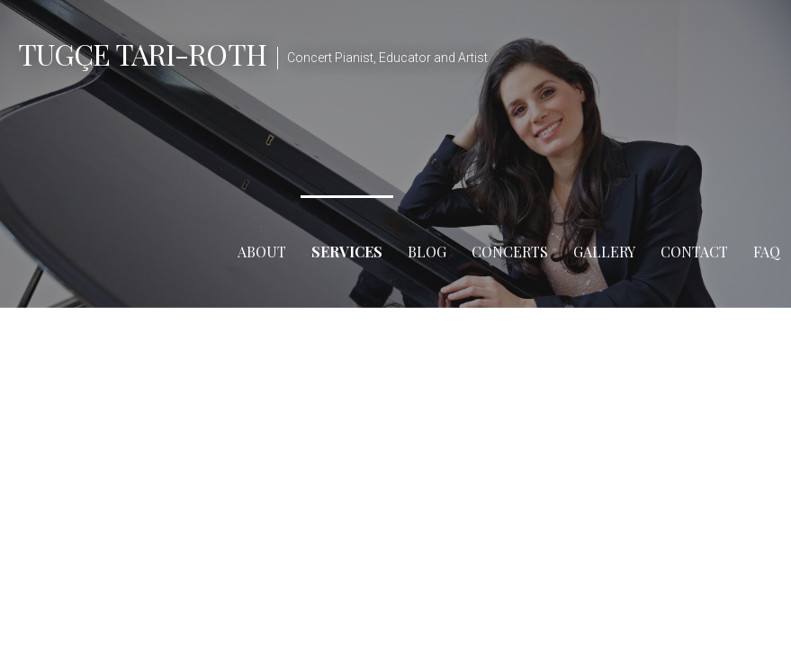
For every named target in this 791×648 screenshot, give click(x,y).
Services (346, 251)
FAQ (766, 251)
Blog (427, 251)
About (262, 251)
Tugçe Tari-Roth (142, 53)
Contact (694, 251)
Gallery (604, 251)
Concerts (510, 251)
